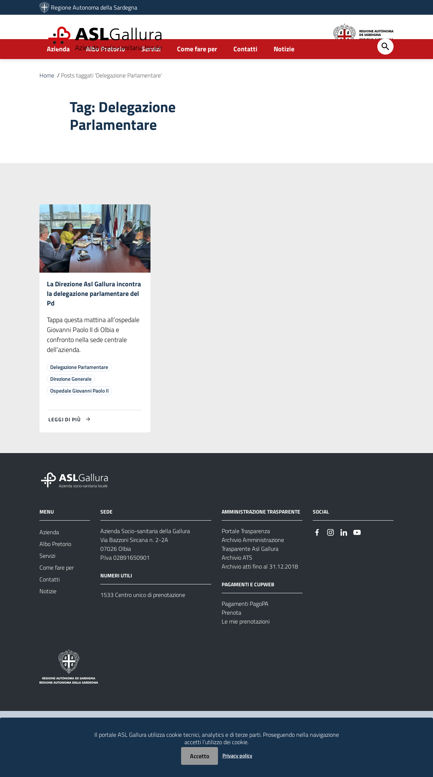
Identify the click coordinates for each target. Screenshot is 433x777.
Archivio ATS (237, 579)
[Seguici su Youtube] (357, 554)
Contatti (245, 69)
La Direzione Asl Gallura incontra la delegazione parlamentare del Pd (94, 314)
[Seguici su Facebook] (317, 554)
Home (46, 95)
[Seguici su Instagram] (330, 554)
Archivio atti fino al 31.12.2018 (260, 588)
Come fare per (197, 69)
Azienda (58, 69)
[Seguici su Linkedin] (343, 554)
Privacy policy (237, 755)
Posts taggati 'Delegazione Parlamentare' (111, 95)
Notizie (284, 69)
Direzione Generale (70, 401)
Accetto (199, 756)
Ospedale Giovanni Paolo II (79, 413)
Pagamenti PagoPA (245, 625)
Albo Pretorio (105, 69)
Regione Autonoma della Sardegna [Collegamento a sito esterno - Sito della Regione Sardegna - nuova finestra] (94, 7)
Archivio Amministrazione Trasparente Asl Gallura (253, 566)
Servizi (151, 69)
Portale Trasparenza (246, 553)
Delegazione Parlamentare (79, 389)
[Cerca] (385, 66)
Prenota (231, 634)
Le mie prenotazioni (246, 643)
